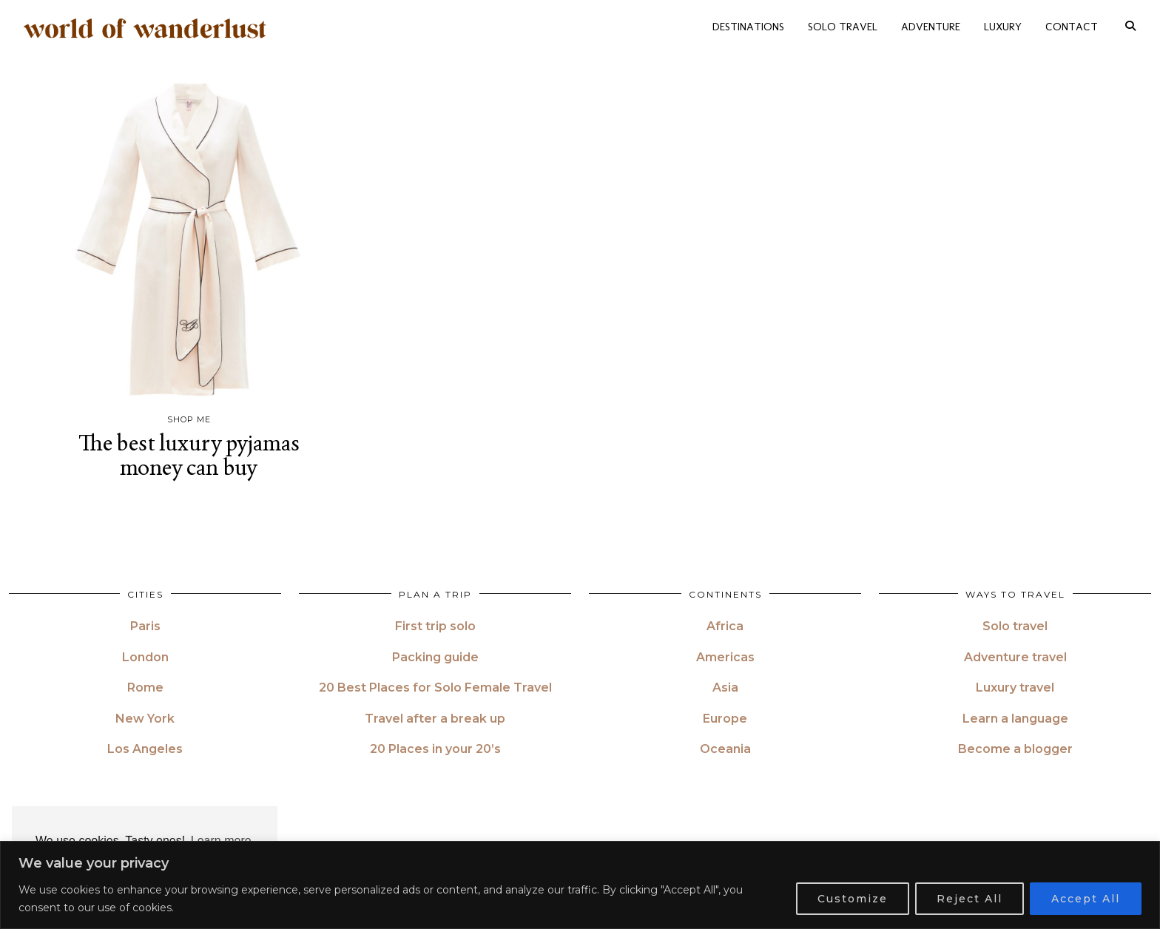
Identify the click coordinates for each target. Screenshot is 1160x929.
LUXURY (1003, 25)
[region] (580, 885)
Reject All (969, 898)
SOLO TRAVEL (842, 25)
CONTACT (1071, 25)
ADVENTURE (930, 25)
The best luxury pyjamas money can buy (189, 455)
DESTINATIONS (748, 25)
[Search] (1130, 25)
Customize (852, 898)
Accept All (1085, 898)
